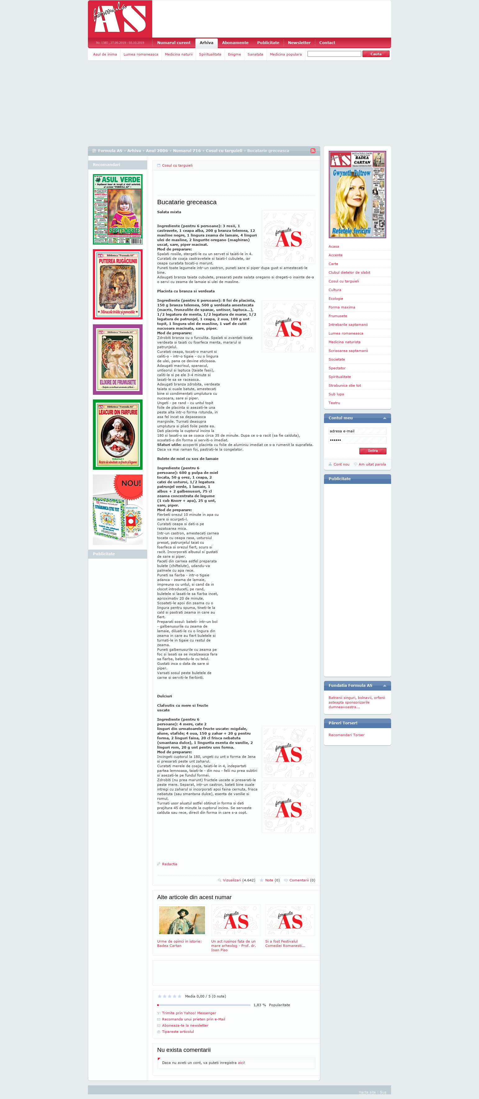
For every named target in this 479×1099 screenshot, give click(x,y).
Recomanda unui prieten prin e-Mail (193, 1019)
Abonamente (235, 42)
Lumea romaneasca (141, 54)
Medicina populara (286, 54)
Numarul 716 (187, 150)
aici (241, 1063)
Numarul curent (173, 42)
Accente (336, 255)
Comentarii (302, 880)
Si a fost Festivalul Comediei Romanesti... (290, 926)
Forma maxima (342, 307)
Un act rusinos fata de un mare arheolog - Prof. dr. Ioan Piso (236, 928)
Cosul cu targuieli (224, 150)
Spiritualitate (210, 54)
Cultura (335, 290)
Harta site (367, 1092)
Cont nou (341, 464)
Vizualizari (239, 880)
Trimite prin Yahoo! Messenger (189, 1013)
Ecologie (336, 298)
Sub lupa (336, 394)
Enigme (234, 54)
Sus (383, 1092)
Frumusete (338, 316)
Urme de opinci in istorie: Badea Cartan (182, 926)
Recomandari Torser (347, 735)
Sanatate (255, 54)
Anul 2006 (157, 150)
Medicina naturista (345, 342)
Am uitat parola (372, 464)
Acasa (334, 246)
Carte (333, 264)
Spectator (337, 368)
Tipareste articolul (178, 1031)
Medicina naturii (179, 54)
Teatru (334, 403)
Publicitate (268, 42)
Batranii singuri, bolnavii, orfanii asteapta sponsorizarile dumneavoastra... (357, 702)
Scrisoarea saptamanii (348, 351)
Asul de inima (105, 54)
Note (272, 880)
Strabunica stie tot (345, 385)
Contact (327, 42)
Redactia (169, 864)
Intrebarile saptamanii (348, 324)
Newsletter (299, 42)
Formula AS (110, 150)
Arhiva (206, 42)
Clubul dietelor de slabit (349, 272)
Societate (337, 359)
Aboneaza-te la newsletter (185, 1025)
